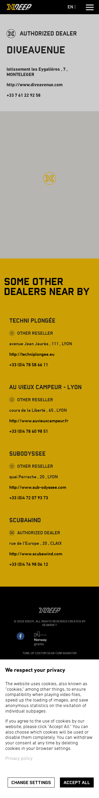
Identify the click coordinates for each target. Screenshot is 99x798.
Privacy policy (18, 758)
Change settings (31, 783)
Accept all (77, 783)
